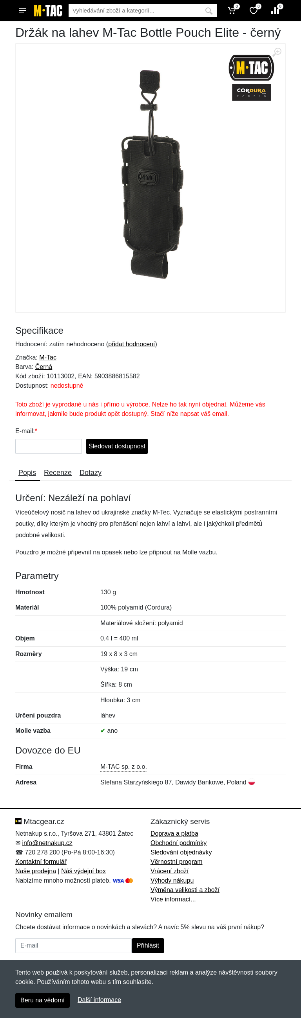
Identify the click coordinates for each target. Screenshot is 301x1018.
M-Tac (47, 357)
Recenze (58, 473)
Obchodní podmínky (178, 843)
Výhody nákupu (172, 880)
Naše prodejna (35, 871)
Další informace (99, 999)
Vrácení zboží (169, 871)
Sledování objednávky (181, 852)
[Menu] (22, 11)
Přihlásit (148, 945)
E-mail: (25, 431)
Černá (44, 366)
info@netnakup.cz (47, 843)
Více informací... (173, 899)
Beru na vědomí (42, 1000)
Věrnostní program (176, 861)
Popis (27, 473)
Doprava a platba (174, 833)
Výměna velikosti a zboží (184, 890)
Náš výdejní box (83, 871)
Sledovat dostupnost (117, 446)
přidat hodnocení (131, 344)
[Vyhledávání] (135, 10)
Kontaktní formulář (41, 861)
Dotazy (91, 473)
